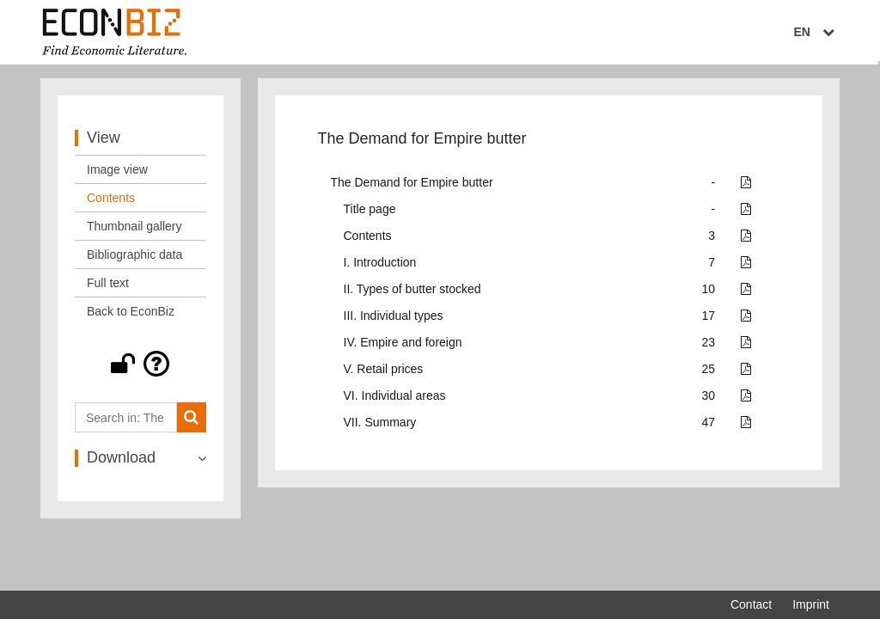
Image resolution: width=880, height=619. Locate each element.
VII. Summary (380, 426)
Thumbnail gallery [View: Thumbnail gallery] (134, 230)
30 (709, 400)
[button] (140, 367)
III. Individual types (393, 320)
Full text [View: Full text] (108, 287)
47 (709, 426)
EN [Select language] (817, 32)
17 (709, 320)
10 (709, 293)
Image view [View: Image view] (117, 174)
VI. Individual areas (395, 400)
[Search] (191, 422)
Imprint (810, 604)
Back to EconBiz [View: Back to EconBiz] (130, 315)
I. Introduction (380, 266)
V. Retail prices (384, 373)
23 (709, 346)
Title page (370, 213)
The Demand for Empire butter (412, 186)
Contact (751, 604)
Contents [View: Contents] (111, 202)
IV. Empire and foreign (403, 346)
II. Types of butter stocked (412, 293)
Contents (368, 240)
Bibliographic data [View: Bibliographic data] (134, 259)
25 (709, 373)
